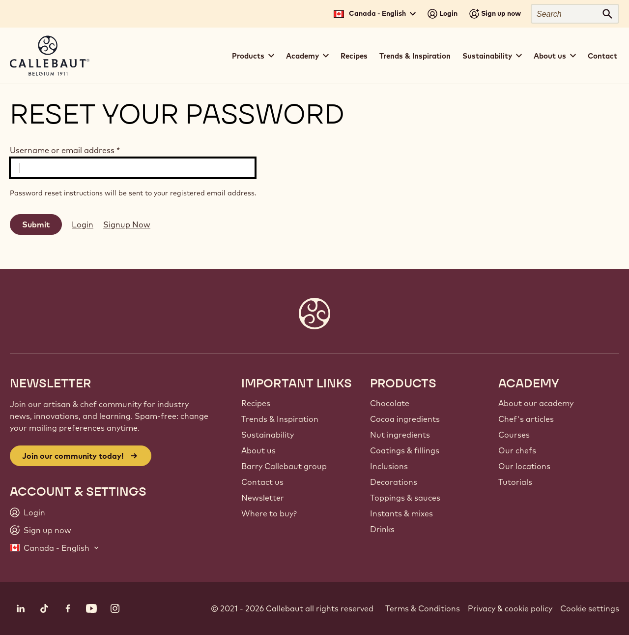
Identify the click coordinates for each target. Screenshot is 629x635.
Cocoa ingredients (405, 419)
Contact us (262, 482)
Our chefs (517, 450)
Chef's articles (526, 419)
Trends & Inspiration (415, 56)
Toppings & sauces (405, 498)
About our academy (535, 403)
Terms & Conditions (422, 608)
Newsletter (262, 498)
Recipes (354, 56)
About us (258, 450)
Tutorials (515, 482)
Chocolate (389, 403)
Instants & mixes (401, 513)
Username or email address (65, 150)
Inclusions (389, 466)
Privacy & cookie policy (510, 608)
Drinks (382, 529)
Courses (514, 435)
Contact (602, 56)
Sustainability (267, 435)
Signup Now (126, 224)
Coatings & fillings (404, 450)
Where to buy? (269, 513)
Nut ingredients (400, 435)
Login (82, 224)
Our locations (524, 466)
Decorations (393, 482)
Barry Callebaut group (284, 466)
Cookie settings (589, 608)
